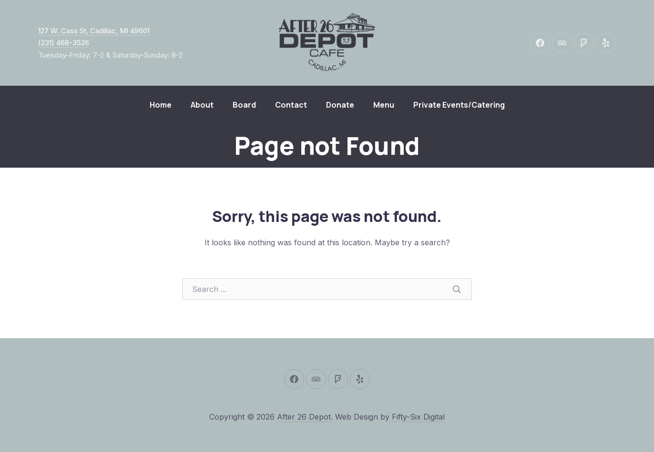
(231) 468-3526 (63, 42)
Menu (383, 105)
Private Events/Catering (459, 105)
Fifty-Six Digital (418, 417)
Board (244, 105)
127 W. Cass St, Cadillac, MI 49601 (94, 30)
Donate (340, 105)
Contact (291, 105)
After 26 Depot (304, 417)
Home (161, 105)
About (202, 105)
